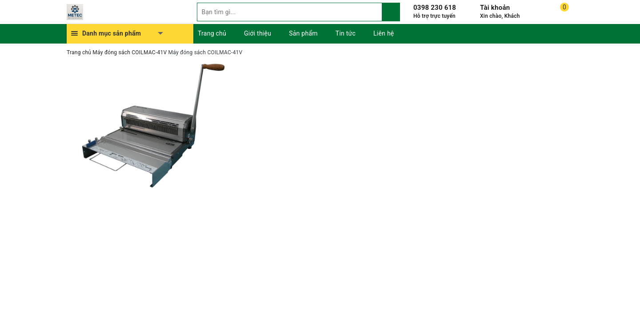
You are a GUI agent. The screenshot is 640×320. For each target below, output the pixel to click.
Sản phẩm (303, 33)
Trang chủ (212, 33)
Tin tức (346, 33)
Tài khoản (495, 8)
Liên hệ (383, 33)
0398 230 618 (434, 8)
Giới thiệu (257, 33)
